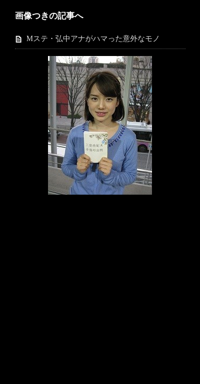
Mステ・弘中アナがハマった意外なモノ (93, 39)
